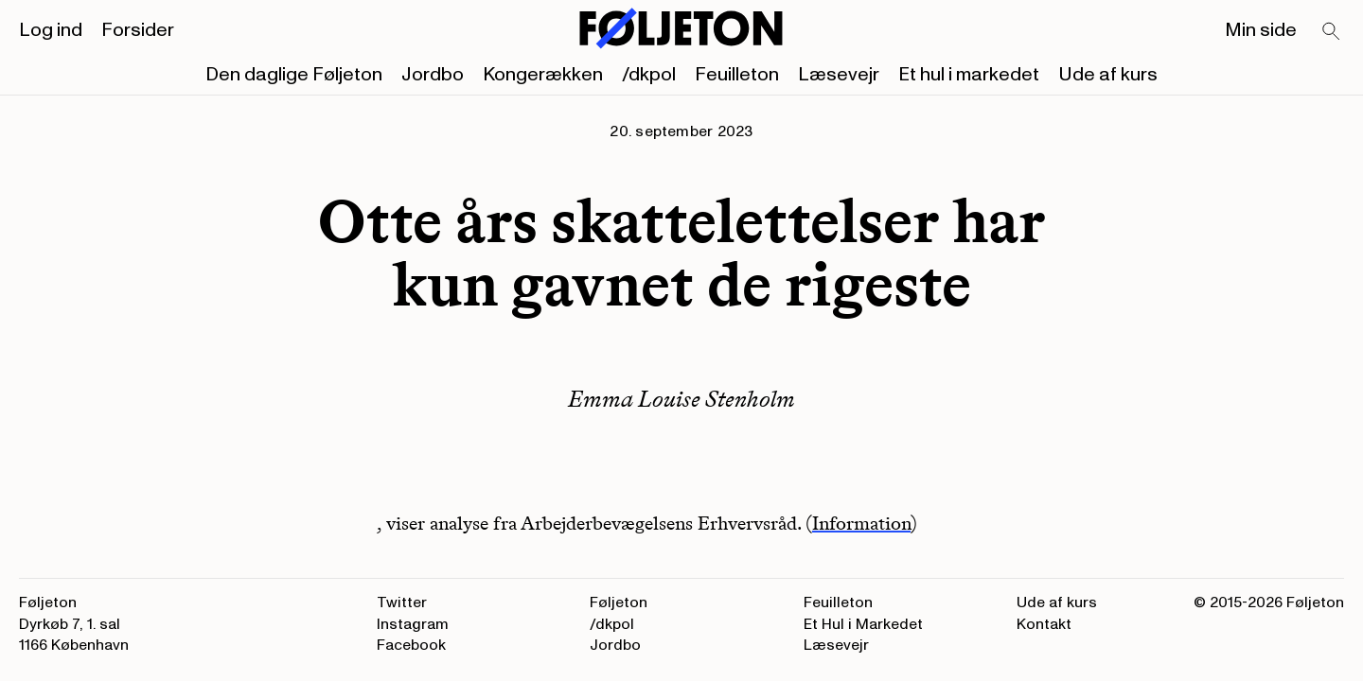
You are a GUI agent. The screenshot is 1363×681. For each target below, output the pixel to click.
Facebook (411, 645)
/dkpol (649, 74)
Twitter (402, 602)
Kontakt (1044, 624)
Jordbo (432, 74)
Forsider (137, 30)
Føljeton (618, 602)
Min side (1261, 30)
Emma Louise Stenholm (681, 398)
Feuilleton (737, 74)
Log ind (50, 30)
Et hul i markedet (968, 74)
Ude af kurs (1108, 74)
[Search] (1331, 32)
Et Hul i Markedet (863, 624)
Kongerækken (543, 74)
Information (861, 523)
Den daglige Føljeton (293, 74)
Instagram (413, 624)
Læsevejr (838, 74)
